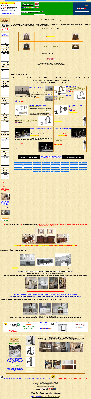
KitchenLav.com (35, 382)
